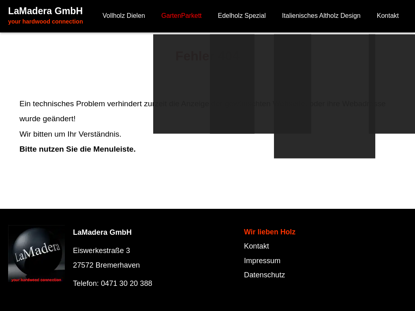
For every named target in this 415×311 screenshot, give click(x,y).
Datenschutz (264, 274)
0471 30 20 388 (126, 283)
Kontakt (256, 246)
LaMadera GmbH (45, 15)
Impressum (262, 260)
